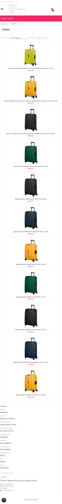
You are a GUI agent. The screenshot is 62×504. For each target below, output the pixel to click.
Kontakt (2, 465)
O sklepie (2, 409)
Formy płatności (4, 446)
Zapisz (4, 477)
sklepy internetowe (28, 499)
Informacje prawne (5, 434)
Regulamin (3, 416)
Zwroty (2, 459)
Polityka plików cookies (6, 428)
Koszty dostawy (4, 453)
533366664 (3, 488)
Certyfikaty (3, 440)
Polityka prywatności (5, 422)
